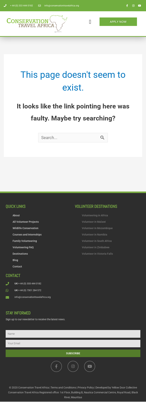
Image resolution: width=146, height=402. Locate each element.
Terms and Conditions (63, 387)
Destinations (20, 254)
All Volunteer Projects (26, 222)
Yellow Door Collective (124, 387)
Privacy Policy (86, 387)
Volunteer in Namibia (94, 234)
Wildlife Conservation (25, 228)
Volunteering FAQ (23, 247)
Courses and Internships (27, 234)
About (16, 215)
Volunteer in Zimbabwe (96, 247)
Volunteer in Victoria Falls (97, 254)
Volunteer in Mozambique (97, 228)
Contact (17, 266)
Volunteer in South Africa (97, 241)
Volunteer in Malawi (94, 222)
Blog (15, 260)
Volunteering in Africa (95, 215)
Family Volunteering (25, 241)
